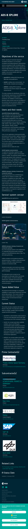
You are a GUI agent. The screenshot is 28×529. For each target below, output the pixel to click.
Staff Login (4, 497)
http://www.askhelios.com (8, 418)
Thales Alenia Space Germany (14, 363)
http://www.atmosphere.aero (8, 387)
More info (14, 512)
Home (3, 20)
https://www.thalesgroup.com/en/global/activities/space (14, 366)
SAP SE (5, 432)
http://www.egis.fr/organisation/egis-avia (11, 404)
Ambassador (4, 499)
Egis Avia (6, 401)
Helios (5, 415)
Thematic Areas (9, 20)
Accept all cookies (14, 525)
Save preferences (14, 521)
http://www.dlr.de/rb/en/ (7, 456)
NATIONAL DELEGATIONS (7, 492)
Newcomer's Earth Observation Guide (9, 503)
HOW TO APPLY (5, 490)
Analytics (15, 517)
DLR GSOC (6, 453)
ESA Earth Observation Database (8, 501)
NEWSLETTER (5, 494)
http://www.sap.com (7, 435)
